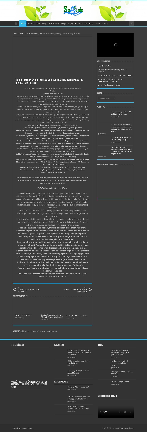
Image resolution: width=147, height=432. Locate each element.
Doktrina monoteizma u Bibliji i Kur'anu (30, 289)
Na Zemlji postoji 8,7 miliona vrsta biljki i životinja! (119, 363)
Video (30, 24)
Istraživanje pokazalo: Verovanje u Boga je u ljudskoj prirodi (120, 352)
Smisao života (54, 24)
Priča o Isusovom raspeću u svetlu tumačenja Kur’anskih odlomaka (79, 352)
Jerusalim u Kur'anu (23, 315)
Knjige (44, 24)
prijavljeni (36, 331)
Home (15, 34)
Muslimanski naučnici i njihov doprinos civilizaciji (78, 407)
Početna (16, 23)
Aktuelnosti (89, 24)
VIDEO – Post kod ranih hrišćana (109, 85)
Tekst (22, 24)
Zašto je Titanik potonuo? (77, 315)
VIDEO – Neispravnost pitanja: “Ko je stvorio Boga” (115, 75)
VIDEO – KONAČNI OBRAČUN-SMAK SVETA (75, 289)
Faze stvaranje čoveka (120, 381)
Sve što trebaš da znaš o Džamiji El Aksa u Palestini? (52, 316)
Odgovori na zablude (75, 24)
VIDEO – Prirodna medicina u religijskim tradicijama (79, 398)
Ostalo (98, 24)
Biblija (63, 24)
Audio (38, 24)
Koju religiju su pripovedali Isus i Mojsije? (78, 372)
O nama (105, 24)
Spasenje (116, 428)
